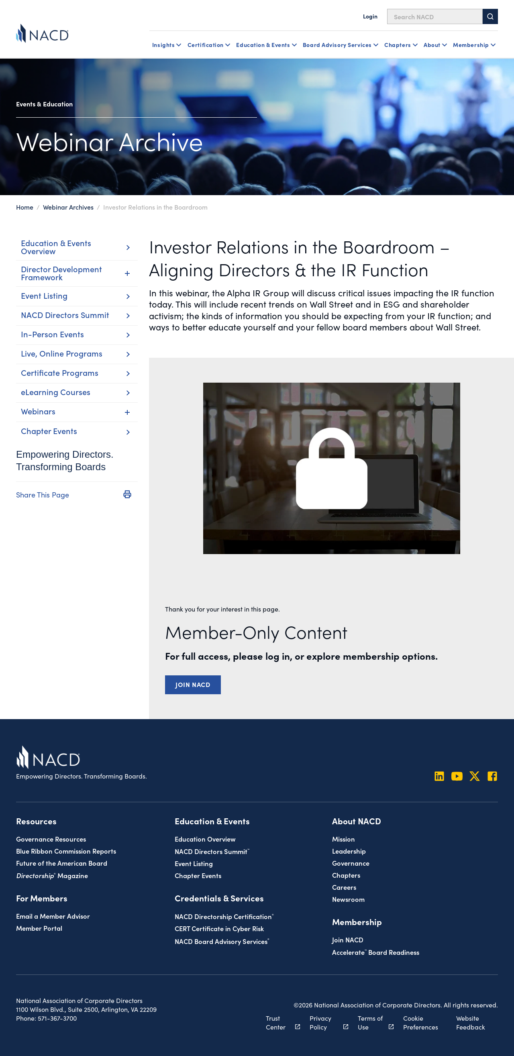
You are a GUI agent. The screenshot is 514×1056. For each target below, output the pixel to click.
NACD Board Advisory (222, 941)
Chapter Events (198, 875)
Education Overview (205, 838)
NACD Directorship (224, 916)
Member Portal (39, 927)
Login (370, 16)
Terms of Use (371, 1022)
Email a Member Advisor (53, 915)
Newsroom (348, 898)
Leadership (349, 850)
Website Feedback (470, 1022)
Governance (350, 862)
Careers (344, 886)
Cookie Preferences (420, 1022)
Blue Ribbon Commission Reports (66, 850)
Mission (343, 838)
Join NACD (192, 684)
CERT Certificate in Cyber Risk (219, 928)
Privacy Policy (324, 1022)
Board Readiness (375, 951)
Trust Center (278, 1022)
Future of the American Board (61, 862)
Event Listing (194, 863)
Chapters (346, 874)
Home (24, 206)
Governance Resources (51, 838)
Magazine (52, 875)
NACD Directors (212, 851)
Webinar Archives (68, 206)
